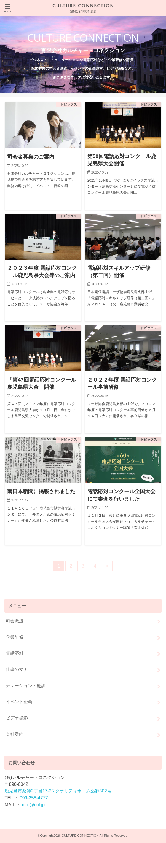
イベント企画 (19, 701)
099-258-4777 (34, 797)
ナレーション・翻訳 (25, 685)
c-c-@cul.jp (33, 804)
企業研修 (14, 636)
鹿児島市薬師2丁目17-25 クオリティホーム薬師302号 (57, 790)
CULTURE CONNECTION (79, 835)
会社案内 (14, 734)
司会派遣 (14, 620)
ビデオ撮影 (17, 717)
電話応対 (14, 652)
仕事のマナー (19, 669)
